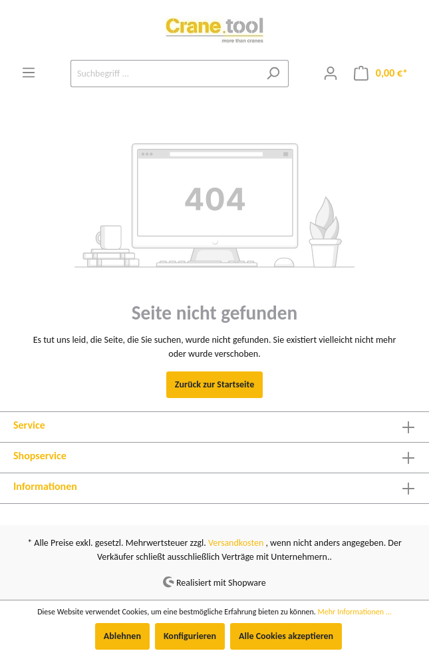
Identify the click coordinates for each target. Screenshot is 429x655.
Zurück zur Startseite (214, 384)
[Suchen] (273, 73)
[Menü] (28, 73)
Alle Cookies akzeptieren (286, 636)
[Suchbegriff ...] (164, 73)
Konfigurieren (190, 636)
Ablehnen (122, 636)
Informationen (45, 486)
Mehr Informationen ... (355, 611)
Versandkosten (235, 542)
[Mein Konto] (330, 74)
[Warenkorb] (381, 74)
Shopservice (40, 455)
